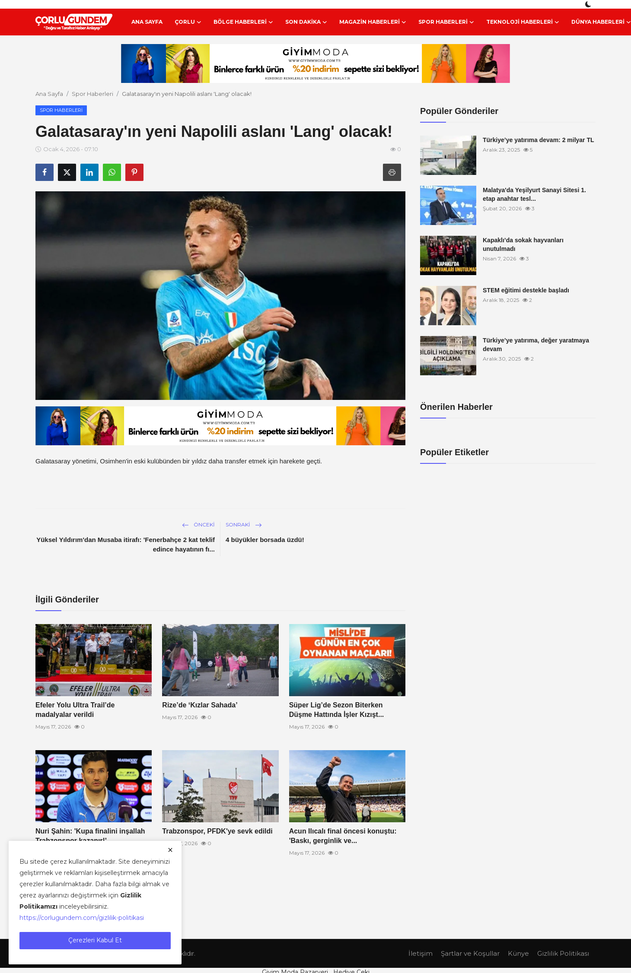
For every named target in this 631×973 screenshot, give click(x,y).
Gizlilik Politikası (563, 953)
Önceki (198, 524)
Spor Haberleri (92, 93)
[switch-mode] (589, 4)
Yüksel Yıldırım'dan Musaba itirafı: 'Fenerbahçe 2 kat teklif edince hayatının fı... (125, 544)
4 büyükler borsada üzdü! (265, 539)
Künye (518, 953)
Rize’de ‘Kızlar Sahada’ (199, 705)
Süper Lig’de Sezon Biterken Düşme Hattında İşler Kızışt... (336, 709)
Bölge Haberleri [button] (243, 22)
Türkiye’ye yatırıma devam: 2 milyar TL (538, 139)
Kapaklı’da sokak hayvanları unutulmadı (523, 244)
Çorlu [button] (188, 22)
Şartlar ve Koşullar (470, 953)
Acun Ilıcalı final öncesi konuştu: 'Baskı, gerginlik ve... (343, 835)
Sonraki (244, 524)
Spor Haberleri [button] (446, 22)
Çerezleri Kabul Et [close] (95, 940)
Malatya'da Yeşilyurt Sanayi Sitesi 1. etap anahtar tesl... (534, 194)
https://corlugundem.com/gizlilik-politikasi (81, 918)
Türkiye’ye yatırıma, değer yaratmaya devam (536, 344)
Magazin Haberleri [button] (372, 22)
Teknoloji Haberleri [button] (522, 22)
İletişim (420, 953)
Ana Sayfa (147, 22)
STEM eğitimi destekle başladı (526, 290)
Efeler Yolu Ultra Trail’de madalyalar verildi (75, 709)
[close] (170, 850)
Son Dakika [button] (306, 22)
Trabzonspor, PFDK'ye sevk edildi (217, 831)
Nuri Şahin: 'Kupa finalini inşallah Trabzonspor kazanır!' (90, 835)
